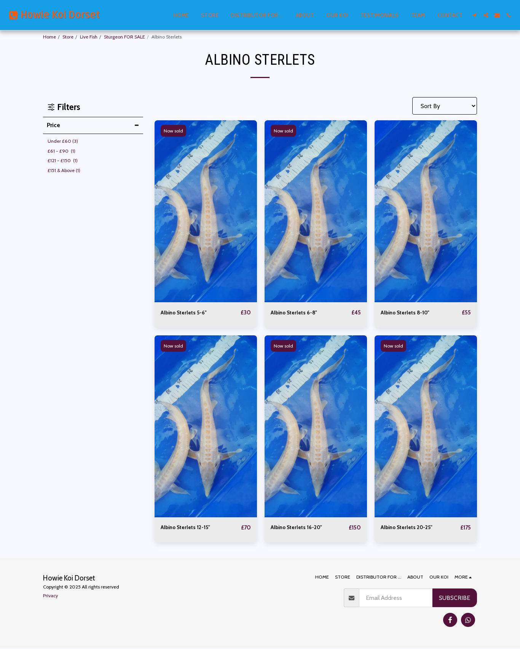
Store (67, 37)
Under (63, 141)
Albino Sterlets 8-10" (409, 312)
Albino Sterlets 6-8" (297, 312)
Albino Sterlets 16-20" (300, 528)
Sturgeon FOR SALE (124, 37)
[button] (474, 15)
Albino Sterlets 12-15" (189, 528)
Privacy (50, 596)
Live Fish (88, 37)
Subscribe (454, 598)
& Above (64, 170)
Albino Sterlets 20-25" (410, 528)
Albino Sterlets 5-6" (187, 312)
